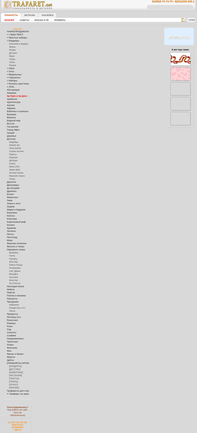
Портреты (11, 298)
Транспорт (11, 341)
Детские (12, 53)
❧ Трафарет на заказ (16, 394)
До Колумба (12, 188)
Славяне (10, 335)
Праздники (12, 301)
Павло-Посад (15, 265)
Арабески (11, 99)
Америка (11, 93)
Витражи (25, 15)
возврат (105, 184)
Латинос (10, 231)
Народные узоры (14, 249)
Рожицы (10, 323)
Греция (10, 133)
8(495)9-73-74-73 (82, 157)
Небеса (10, 289)
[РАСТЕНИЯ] (14, 375)
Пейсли (10, 292)
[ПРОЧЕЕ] (13, 387)
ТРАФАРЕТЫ (9, 15)
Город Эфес (12, 130)
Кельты (10, 216)
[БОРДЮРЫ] (14, 366)
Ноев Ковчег (14, 148)
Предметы (11, 314)
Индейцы (13, 142)
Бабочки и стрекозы (15, 111)
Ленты (9, 234)
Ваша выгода (52, 89)
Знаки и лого (12, 203)
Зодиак (10, 206)
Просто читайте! (180, 162)
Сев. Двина (14, 271)
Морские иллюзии (15, 243)
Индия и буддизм (14, 209)
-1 (87, 120)
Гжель (11, 255)
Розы (9, 326)
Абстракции (12, 90)
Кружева (11, 228)
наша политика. (114, 430)
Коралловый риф (14, 222)
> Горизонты (12, 77)
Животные (11, 197)
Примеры (58, 20)
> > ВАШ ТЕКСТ (13, 34)
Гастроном (11, 126)
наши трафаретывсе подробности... (180, 175)
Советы (24, 20)
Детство (10, 139)
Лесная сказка (15, 173)
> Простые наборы (15, 37)
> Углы (10, 71)
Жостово (13, 262)
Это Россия (14, 283)
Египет (10, 194)
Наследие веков (14, 286)
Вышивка (13, 252)
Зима (9, 200)
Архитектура (12, 102)
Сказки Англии (15, 151)
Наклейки (42, 15)
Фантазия (11, 348)
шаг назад (99, 120)
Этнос (11, 62)
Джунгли (11, 182)
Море (11, 56)
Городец (12, 258)
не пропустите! (180, 188)
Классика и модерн (17, 44)
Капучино (11, 212)
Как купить (72, 89)
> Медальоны (13, 74)
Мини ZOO (13, 166)
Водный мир (12, 120)
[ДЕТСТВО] (14, 369)
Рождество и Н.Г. (16, 308)
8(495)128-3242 (101, 157)
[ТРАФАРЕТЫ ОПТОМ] (17, 363)
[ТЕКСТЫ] (13, 378)
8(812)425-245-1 (119, 157)
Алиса (11, 163)
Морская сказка (16, 176)
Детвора (13, 160)
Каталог (9, 20)
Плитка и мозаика (15, 295)
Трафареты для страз (16, 391)
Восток (10, 123)
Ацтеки (10, 105)
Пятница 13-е (12, 317)
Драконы (11, 191)
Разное (12, 65)
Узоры (12, 59)
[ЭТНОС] (13, 384)
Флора (12, 50)
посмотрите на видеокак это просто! (180, 148)
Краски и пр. (41, 20)
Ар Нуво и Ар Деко (15, 96)
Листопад (11, 237)
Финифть (13, 274)
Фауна (12, 47)
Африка (10, 108)
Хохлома (13, 277)
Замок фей (13, 169)
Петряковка (14, 268)
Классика (11, 219)
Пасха (11, 311)
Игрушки (13, 157)
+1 (110, 120)
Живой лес (14, 145)
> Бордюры (11, 40)
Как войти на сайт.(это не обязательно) (17, 411)
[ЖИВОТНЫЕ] (15, 372)
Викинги (10, 117)
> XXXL (10, 87)
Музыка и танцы (14, 246)
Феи (8, 351)
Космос (10, 225)
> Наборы (11, 80)
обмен (113, 184)
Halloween (13, 305)
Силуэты (10, 332)
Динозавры (12, 185)
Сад (8, 329)
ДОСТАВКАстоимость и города (180, 135)
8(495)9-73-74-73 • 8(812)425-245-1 (170, 1)
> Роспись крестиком (16, 83)
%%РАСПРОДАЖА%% (17, 31)
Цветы (10, 360)
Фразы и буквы (13, 354)
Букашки (10, 114)
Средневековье (13, 338)
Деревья (10, 136)
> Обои (10, 68)
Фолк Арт (13, 280)
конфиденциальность (90, 184)
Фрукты (10, 357)
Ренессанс (11, 320)
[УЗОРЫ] (13, 381)
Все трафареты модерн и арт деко (98, 127)
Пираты (12, 154)
